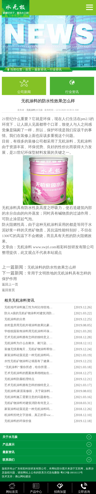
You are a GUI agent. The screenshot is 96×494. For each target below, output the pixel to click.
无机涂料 (30, 110)
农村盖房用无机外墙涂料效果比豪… (28, 325)
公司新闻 (24, 92)
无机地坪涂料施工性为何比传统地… (28, 307)
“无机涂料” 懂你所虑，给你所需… (27, 367)
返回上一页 (10, 284)
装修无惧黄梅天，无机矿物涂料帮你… (29, 349)
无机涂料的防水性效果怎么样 (51, 267)
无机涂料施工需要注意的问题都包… (28, 397)
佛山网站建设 (23, 476)
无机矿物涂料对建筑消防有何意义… (28, 403)
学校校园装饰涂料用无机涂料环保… (28, 331)
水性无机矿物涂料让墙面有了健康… (28, 361)
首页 (28, 69)
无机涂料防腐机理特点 (19, 379)
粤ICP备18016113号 (71, 472)
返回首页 (8, 290)
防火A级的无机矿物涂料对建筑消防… (29, 313)
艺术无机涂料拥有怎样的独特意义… (28, 337)
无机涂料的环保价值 (17, 421)
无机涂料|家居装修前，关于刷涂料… (28, 391)
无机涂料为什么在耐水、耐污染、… (28, 343)
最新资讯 (40, 69)
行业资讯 (72, 92)
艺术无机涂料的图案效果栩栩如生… (28, 373)
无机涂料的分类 (14, 319)
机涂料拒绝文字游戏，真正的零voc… (29, 415)
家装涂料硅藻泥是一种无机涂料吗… (28, 355)
